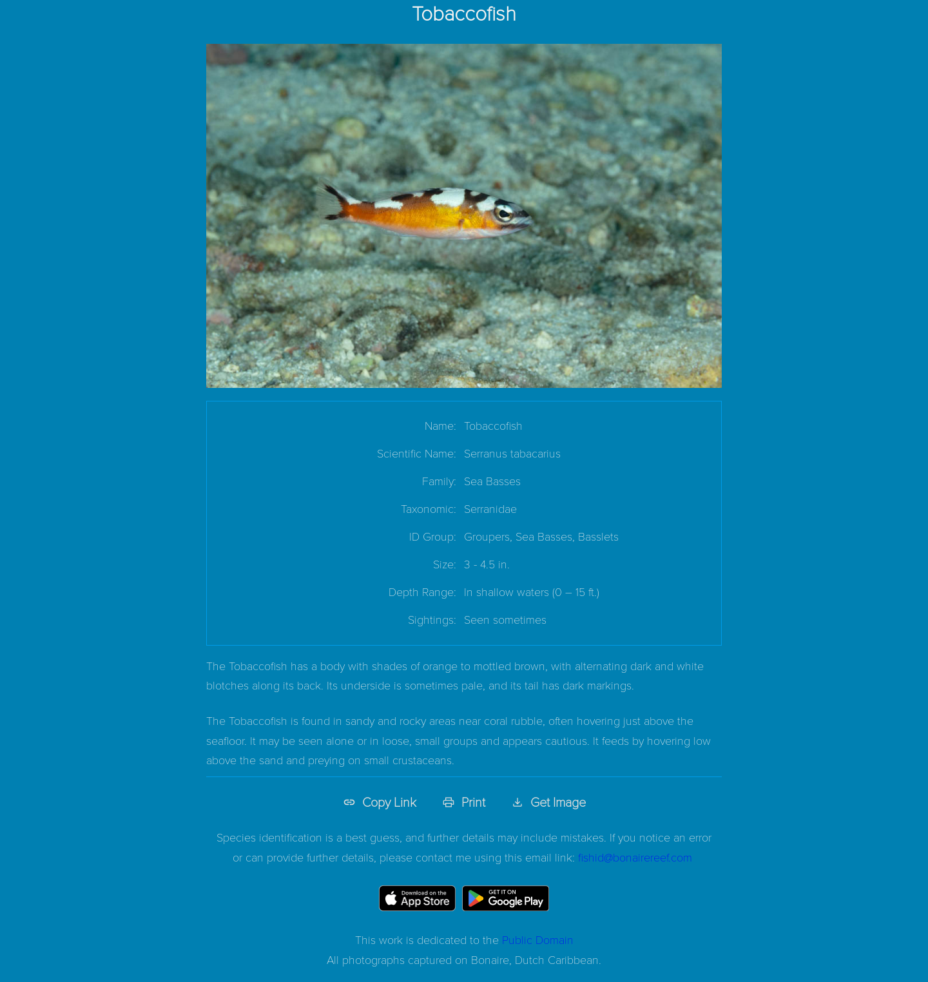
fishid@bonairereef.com (635, 857)
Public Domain (538, 939)
